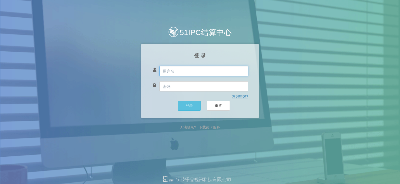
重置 (218, 105)
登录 (189, 105)
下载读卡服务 (209, 127)
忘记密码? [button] (240, 97)
